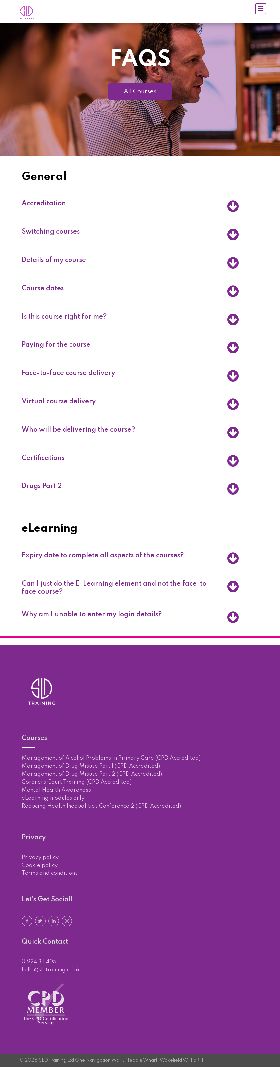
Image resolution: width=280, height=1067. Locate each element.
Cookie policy (40, 865)
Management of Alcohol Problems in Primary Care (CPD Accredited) (111, 758)
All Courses (140, 91)
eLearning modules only (53, 798)
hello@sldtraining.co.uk (51, 970)
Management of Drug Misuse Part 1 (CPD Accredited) (91, 766)
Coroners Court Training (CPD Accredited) (77, 782)
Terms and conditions (50, 873)
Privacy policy (40, 857)
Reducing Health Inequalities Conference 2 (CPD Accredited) (101, 806)
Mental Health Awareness (56, 790)
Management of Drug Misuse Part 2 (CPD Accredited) (92, 774)
